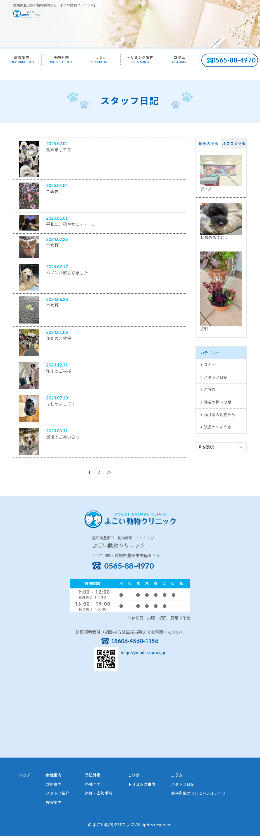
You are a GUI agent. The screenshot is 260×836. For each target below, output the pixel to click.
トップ (24, 775)
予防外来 (61, 59)
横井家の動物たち (219, 414)
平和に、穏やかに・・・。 (71, 224)
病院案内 (21, 59)
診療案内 (53, 784)
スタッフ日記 (215, 377)
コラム (179, 59)
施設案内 (53, 802)
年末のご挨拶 (58, 371)
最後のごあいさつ (63, 437)
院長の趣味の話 (217, 402)
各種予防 (93, 784)
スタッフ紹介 (57, 793)
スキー (210, 364)
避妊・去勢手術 (98, 793)
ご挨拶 (52, 245)
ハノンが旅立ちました (67, 273)
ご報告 (52, 191)
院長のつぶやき (217, 427)
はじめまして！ (60, 404)
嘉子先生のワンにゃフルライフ (198, 793)
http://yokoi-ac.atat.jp (143, 652)
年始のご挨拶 (58, 338)
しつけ (100, 59)
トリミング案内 (140, 59)
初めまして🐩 (59, 149)
